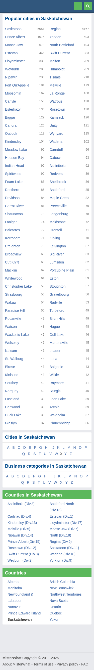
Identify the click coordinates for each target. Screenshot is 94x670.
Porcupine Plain (62, 270)
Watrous (56, 101)
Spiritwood (13, 174)
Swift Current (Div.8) (23, 554)
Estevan (11, 53)
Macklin (11, 270)
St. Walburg (14, 359)
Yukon (54, 619)
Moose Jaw (14, 45)
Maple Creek (59, 198)
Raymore (57, 383)
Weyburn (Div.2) (20, 560)
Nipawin (11, 77)
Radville (56, 302)
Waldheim (57, 415)
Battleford (57, 190)
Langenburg (59, 214)
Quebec (56, 613)
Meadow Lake (16, 150)
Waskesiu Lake (17, 335)
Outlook (11, 133)
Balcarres (12, 230)
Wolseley (12, 343)
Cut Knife (12, 262)
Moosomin (13, 93)
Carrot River (14, 206)
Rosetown (57, 109)
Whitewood (13, 278)
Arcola (55, 407)
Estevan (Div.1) (61, 516)
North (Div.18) (60, 535)
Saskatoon (13, 29)
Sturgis (55, 391)
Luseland (12, 399)
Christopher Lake (18, 286)
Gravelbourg (59, 294)
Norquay (11, 391)
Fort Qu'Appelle (17, 85)
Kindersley (13, 142)
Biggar (10, 117)
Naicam (11, 351)
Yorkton (55, 37)
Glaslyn (11, 423)
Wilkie (54, 375)
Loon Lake (58, 399)
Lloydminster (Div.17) (66, 523)
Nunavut (14, 607)
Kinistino (11, 375)
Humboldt (57, 69)
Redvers (56, 174)
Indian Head (14, 166)
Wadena (56, 142)
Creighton (12, 246)
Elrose (10, 367)
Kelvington (58, 246)
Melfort (55, 61)
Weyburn (12, 69)
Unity (54, 125)
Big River (57, 254)
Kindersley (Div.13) (22, 523)
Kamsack (57, 117)
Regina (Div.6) (61, 542)
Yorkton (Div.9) (61, 560)
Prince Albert (15, 37)
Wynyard (56, 133)
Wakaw (10, 302)
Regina (55, 29)
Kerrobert (12, 238)
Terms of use (43, 664)
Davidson (12, 198)
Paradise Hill (15, 310)
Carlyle (10, 101)
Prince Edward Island (24, 613)
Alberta (13, 582)
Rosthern (12, 190)
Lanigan (11, 222)
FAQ (84, 664)
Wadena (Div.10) (62, 554)
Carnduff (56, 150)
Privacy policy (67, 664)
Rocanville (13, 319)
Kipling (55, 238)
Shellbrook (58, 182)
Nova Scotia (59, 601)
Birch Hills (57, 319)
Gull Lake (57, 335)
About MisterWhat (16, 664)
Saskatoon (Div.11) (64, 548)
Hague (55, 327)
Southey (11, 383)
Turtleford (57, 310)
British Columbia (62, 582)
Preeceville (58, 206)
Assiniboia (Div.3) (21, 504)
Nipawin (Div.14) (20, 535)
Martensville (59, 343)
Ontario (55, 607)
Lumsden (57, 262)
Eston (54, 278)
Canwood (12, 407)
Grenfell (56, 230)
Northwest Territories (66, 594)
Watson (11, 327)
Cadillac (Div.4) (19, 516)
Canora (11, 125)
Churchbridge (60, 423)
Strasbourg (13, 294)
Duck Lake (13, 415)
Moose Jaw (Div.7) (64, 529)
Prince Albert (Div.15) (24, 542)
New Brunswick (62, 588)
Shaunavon (14, 214)
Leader (55, 351)
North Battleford (62, 45)
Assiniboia (58, 166)
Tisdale (55, 77)
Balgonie (56, 367)
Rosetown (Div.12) (22, 548)
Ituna (53, 359)
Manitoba (15, 588)
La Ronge (57, 93)
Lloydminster (15, 61)
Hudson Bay (14, 158)
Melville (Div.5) (19, 529)
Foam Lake (14, 182)
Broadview (13, 254)
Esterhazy (13, 109)
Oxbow (55, 158)
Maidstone (58, 222)
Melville (55, 85)
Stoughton (58, 286)
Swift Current (60, 53)
